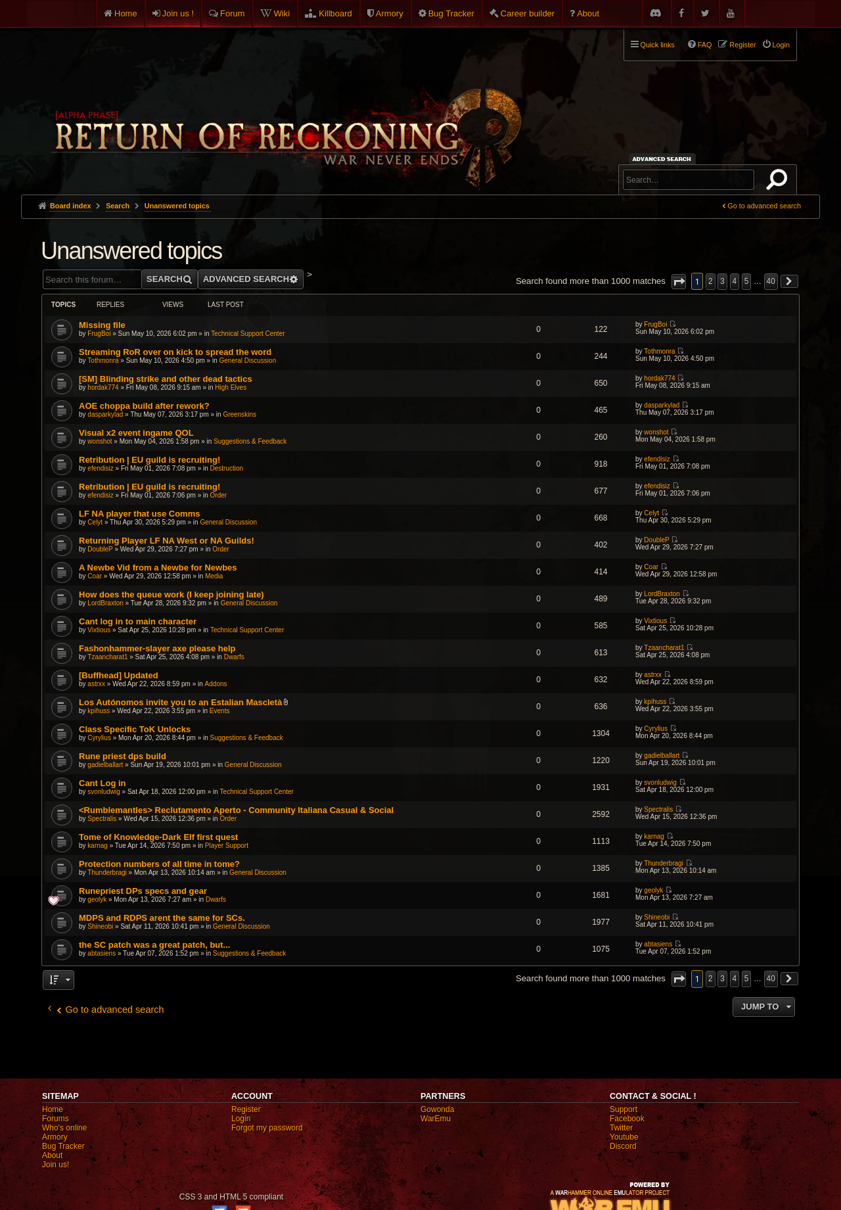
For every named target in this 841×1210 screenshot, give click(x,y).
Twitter (621, 1127)
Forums (55, 1118)
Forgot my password (267, 1127)
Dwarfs (234, 657)
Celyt (94, 522)
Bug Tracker (451, 13)
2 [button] (710, 281)
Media (214, 576)
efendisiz (100, 468)
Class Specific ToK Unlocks (135, 729)
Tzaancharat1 (107, 657)
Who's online (64, 1127)
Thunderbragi (106, 872)
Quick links (658, 45)
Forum (232, 13)
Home (125, 13)
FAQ (705, 45)
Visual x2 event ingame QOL (136, 433)
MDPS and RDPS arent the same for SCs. (162, 918)
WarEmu (435, 1118)
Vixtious (98, 630)
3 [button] (722, 281)
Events (220, 710)
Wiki (282, 13)
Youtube (624, 1137)
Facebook (627, 1118)
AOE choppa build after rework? (144, 406)
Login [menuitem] (781, 45)
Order (218, 495)
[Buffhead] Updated (118, 675)
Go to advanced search (764, 206)
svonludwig (103, 791)
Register (246, 1109)
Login (240, 1118)
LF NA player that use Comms (139, 514)
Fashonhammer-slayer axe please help (157, 648)
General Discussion (247, 360)
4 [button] (735, 281)
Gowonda (437, 1109)
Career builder (528, 13)
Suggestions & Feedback (250, 441)
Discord (623, 1146)
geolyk (96, 899)
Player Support (226, 845)
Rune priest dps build (122, 756)
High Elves (230, 387)
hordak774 (102, 387)
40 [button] (771, 281)
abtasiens (101, 953)
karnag (97, 845)
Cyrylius (99, 737)
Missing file (102, 325)
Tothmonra (102, 360)
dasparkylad (105, 414)
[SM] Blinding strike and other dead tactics (165, 379)
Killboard (335, 13)
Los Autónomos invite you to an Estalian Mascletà (180, 702)
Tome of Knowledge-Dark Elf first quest (158, 837)
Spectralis (101, 818)
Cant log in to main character (137, 621)
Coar (94, 576)
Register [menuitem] (742, 45)
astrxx (96, 683)
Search (779, 182)
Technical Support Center (247, 333)
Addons (216, 683)
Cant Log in (102, 783)
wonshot (99, 441)
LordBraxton (105, 603)
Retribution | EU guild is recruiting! (149, 460)
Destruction (227, 468)
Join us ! (178, 13)
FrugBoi (98, 333)
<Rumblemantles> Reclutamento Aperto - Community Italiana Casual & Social (236, 810)
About (588, 13)
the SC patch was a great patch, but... (154, 945)
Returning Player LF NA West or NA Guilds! (166, 541)
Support (623, 1109)
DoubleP (99, 549)
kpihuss (98, 710)
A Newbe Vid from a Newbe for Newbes (158, 567)
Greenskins (239, 414)
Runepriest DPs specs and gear (143, 891)
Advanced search (664, 158)
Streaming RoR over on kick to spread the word (175, 352)
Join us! (55, 1164)
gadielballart (105, 764)
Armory (389, 13)
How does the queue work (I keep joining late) (171, 594)
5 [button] (746, 281)
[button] (678, 281)
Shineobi (100, 926)
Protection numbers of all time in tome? (159, 864)
